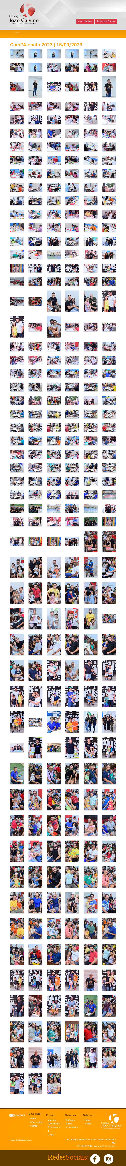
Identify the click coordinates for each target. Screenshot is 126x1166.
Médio (51, 1134)
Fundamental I (54, 1123)
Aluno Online (85, 21)
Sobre (33, 1118)
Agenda (33, 1126)
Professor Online (106, 21)
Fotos (87, 1120)
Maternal (52, 1120)
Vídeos (87, 1123)
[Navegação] (17, 34)
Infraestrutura (36, 1122)
